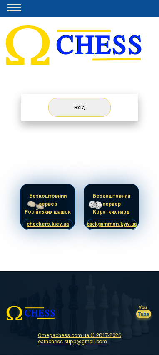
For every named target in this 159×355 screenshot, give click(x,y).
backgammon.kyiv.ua (112, 224)
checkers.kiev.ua (48, 224)
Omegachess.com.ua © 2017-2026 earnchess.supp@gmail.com (79, 338)
